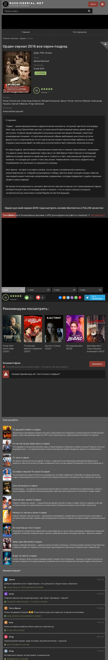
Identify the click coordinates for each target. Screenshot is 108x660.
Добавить (97, 364)
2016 (36, 52)
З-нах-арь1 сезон (14, 630)
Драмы (23, 38)
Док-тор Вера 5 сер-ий (16, 645)
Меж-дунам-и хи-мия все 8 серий (22, 616)
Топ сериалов (79, 32)
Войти (92, 4)
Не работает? (98, 215)
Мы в (97, 298)
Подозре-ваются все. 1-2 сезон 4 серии (25, 602)
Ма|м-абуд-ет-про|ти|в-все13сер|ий (23, 587)
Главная (25, 32)
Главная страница (10, 38)
